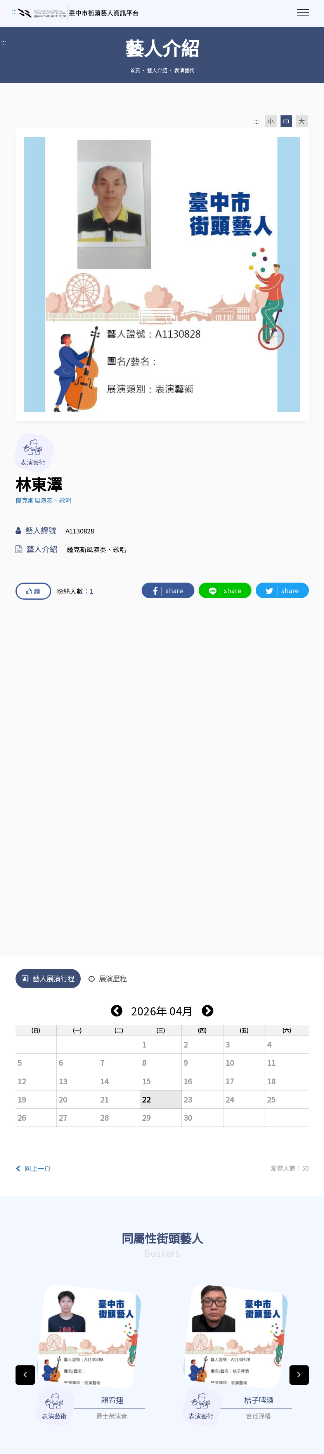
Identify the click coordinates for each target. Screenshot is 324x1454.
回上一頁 (33, 1168)
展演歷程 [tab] (107, 978)
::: (3, 41)
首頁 (135, 70)
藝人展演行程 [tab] (48, 978)
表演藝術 (184, 70)
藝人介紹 (157, 70)
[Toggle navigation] (303, 13)
